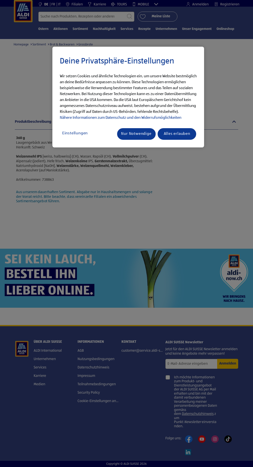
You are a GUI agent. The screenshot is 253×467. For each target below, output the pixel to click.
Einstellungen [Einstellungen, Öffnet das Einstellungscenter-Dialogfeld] (75, 133)
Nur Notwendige (136, 134)
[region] (128, 97)
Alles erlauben (177, 134)
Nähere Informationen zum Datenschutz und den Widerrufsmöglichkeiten (120, 118)
